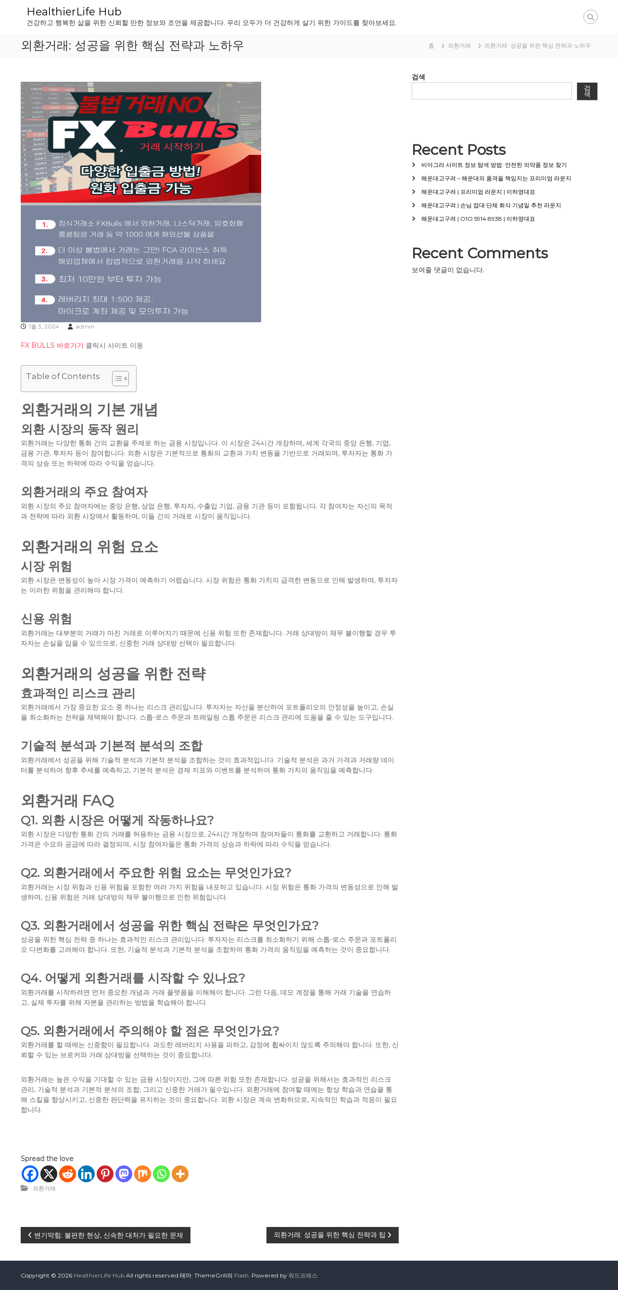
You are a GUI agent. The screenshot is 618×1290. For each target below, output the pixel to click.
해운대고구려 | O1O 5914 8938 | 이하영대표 (478, 218)
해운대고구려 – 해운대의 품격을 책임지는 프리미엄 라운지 (496, 178)
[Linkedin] (86, 1173)
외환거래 (459, 45)
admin (85, 326)
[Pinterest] (105, 1173)
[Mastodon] (123, 1173)
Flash (241, 1275)
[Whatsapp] (161, 1173)
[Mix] (142, 1173)
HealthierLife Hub (74, 11)
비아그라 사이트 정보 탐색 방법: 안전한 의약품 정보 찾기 (494, 164)
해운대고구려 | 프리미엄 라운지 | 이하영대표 (478, 191)
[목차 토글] (115, 378)
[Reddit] (67, 1173)
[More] (180, 1173)
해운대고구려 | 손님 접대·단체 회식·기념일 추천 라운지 (491, 205)
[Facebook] (30, 1173)
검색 (418, 77)
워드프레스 (303, 1275)
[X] (48, 1173)
